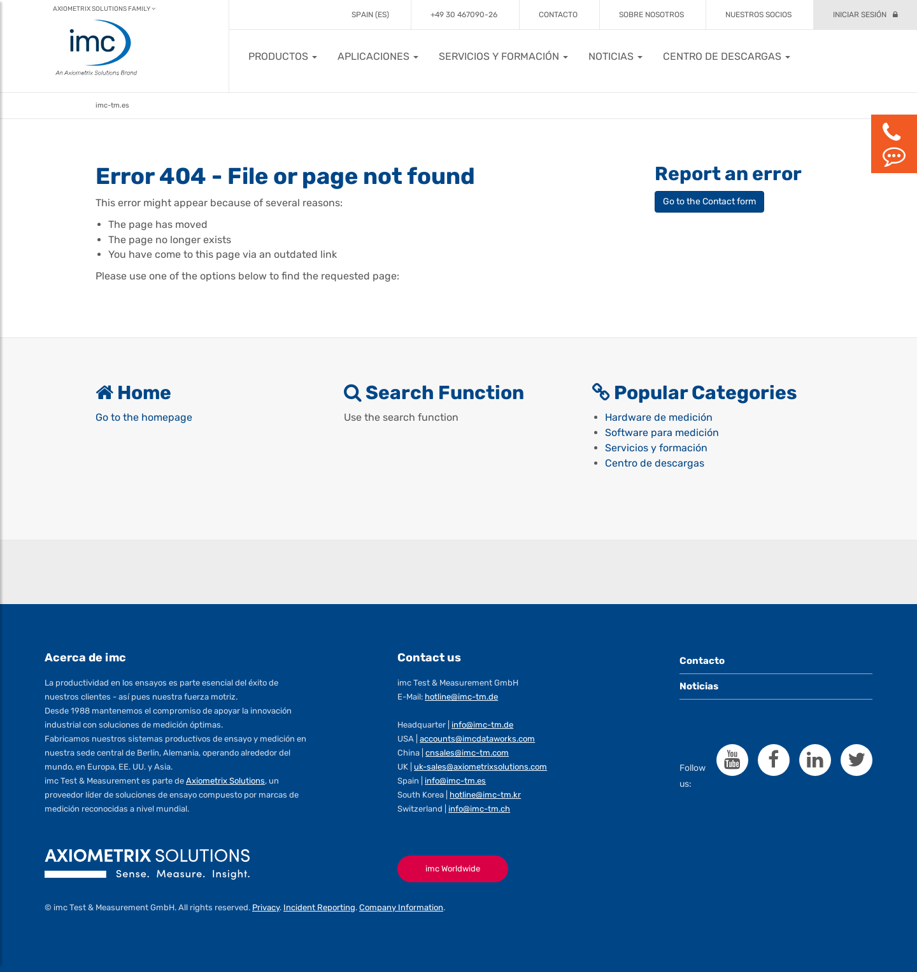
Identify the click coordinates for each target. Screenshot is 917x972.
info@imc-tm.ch (479, 809)
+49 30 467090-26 (463, 14)
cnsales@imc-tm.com (467, 753)
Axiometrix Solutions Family (104, 9)
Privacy (266, 907)
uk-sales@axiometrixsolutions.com (480, 766)
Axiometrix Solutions (225, 780)
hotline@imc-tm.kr (485, 794)
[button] (282, 56)
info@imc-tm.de (482, 725)
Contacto (558, 14)
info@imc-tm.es (455, 780)
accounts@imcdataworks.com (477, 739)
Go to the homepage (144, 418)
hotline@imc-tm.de (461, 697)
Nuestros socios (758, 14)
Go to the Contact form (709, 201)
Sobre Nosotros (651, 14)
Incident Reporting (319, 907)
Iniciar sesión (859, 14)
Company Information (401, 907)
